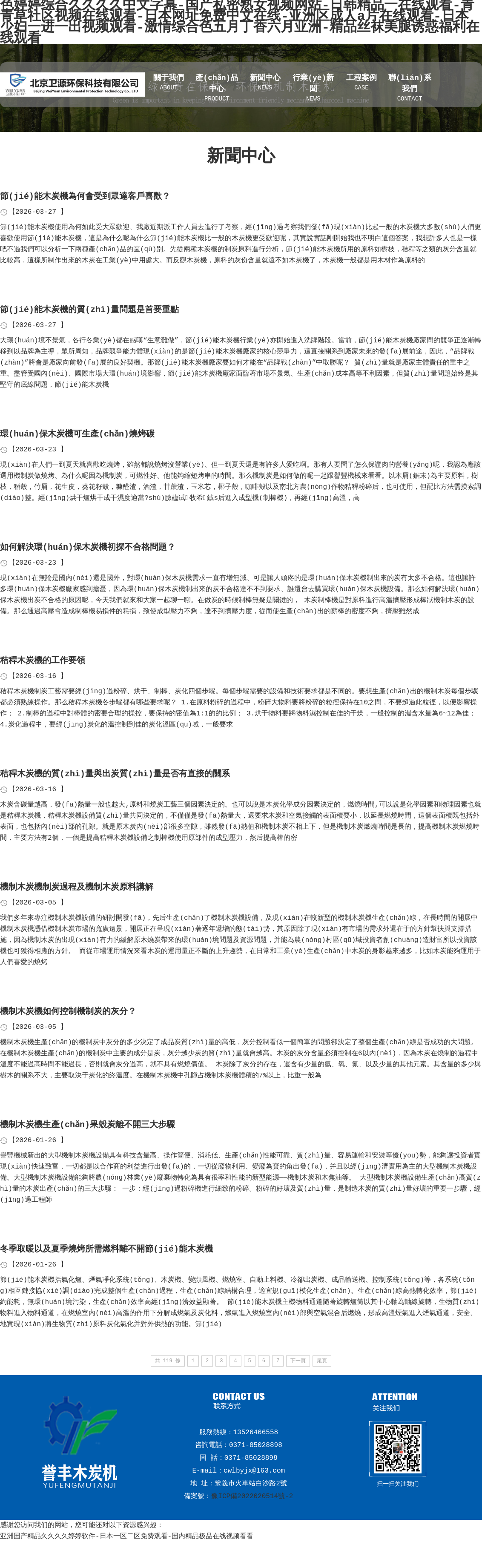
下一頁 (298, 1361)
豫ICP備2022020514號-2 (252, 1496)
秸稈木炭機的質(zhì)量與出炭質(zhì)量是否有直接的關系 (115, 774)
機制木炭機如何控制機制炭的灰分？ (68, 1012)
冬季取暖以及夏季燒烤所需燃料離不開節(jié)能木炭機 (106, 1249)
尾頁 (322, 1361)
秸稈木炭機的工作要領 (42, 661)
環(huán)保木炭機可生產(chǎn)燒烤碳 (77, 434)
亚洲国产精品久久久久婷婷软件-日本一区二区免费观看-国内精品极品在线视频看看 (126, 1536)
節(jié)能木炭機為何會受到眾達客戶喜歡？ (85, 196)
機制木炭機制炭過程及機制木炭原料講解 (76, 887)
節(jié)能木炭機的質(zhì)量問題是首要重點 (89, 310)
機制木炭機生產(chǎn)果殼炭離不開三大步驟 (87, 1125)
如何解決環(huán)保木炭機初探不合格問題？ (87, 547)
